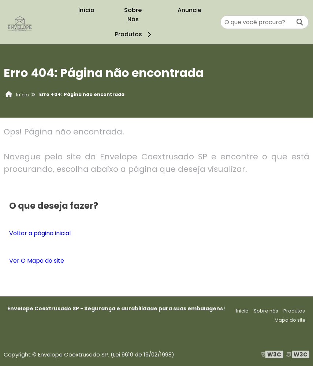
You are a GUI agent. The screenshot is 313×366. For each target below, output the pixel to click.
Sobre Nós (133, 14)
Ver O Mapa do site (36, 260)
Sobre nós (266, 310)
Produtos (134, 34)
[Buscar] (300, 22)
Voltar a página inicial (40, 233)
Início (86, 10)
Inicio (242, 310)
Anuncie (189, 10)
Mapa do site (290, 320)
